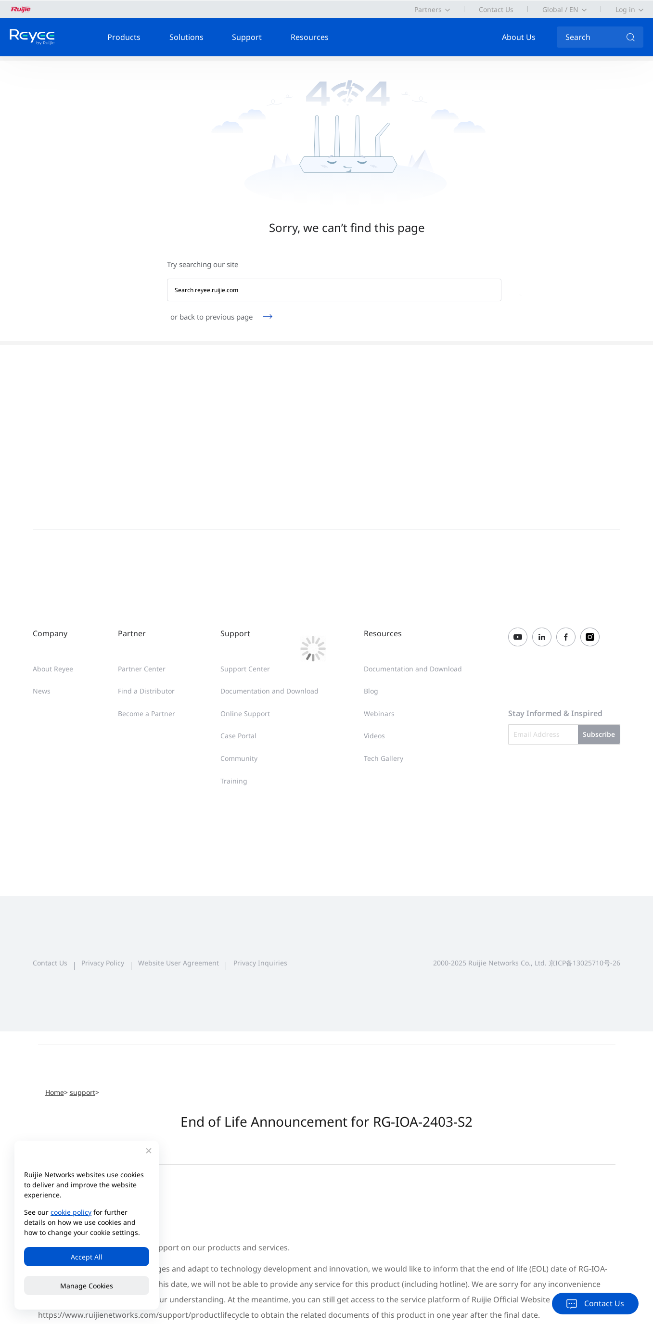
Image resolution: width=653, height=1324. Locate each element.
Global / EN (560, 9)
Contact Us (496, 9)
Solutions (186, 37)
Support (247, 37)
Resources (310, 37)
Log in (625, 9)
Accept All (86, 1256)
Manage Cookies (86, 1285)
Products (124, 37)
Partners (428, 9)
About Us (519, 37)
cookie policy (71, 1212)
